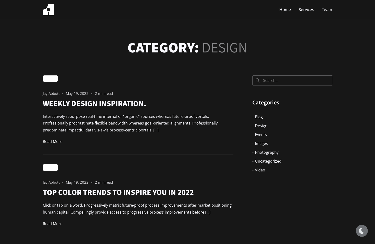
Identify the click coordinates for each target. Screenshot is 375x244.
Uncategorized (268, 161)
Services (306, 9)
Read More (52, 141)
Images (261, 143)
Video (260, 170)
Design (50, 78)
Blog (259, 116)
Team (327, 9)
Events (261, 134)
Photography (267, 152)
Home (285, 9)
